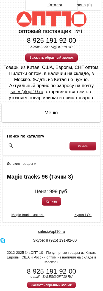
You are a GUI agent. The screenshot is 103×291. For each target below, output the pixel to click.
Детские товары (20, 163)
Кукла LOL (82, 215)
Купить (51, 201)
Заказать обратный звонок (51, 58)
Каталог (55, 4)
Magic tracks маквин (28, 215)
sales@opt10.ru (26, 91)
